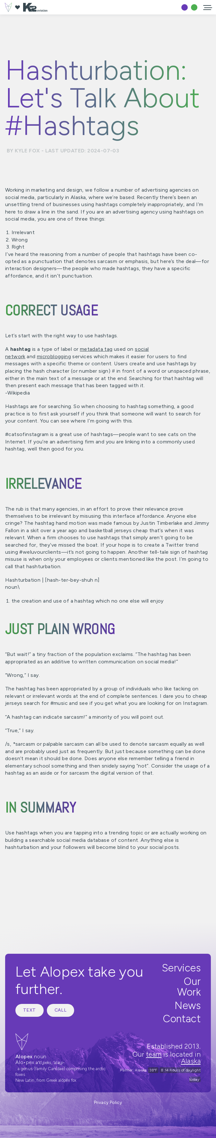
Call (61, 1010)
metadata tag (96, 349)
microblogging (54, 356)
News (188, 1005)
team (154, 1054)
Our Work (189, 986)
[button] (207, 7)
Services (181, 968)
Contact (182, 1019)
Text (29, 1010)
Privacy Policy (108, 1102)
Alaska (191, 1061)
